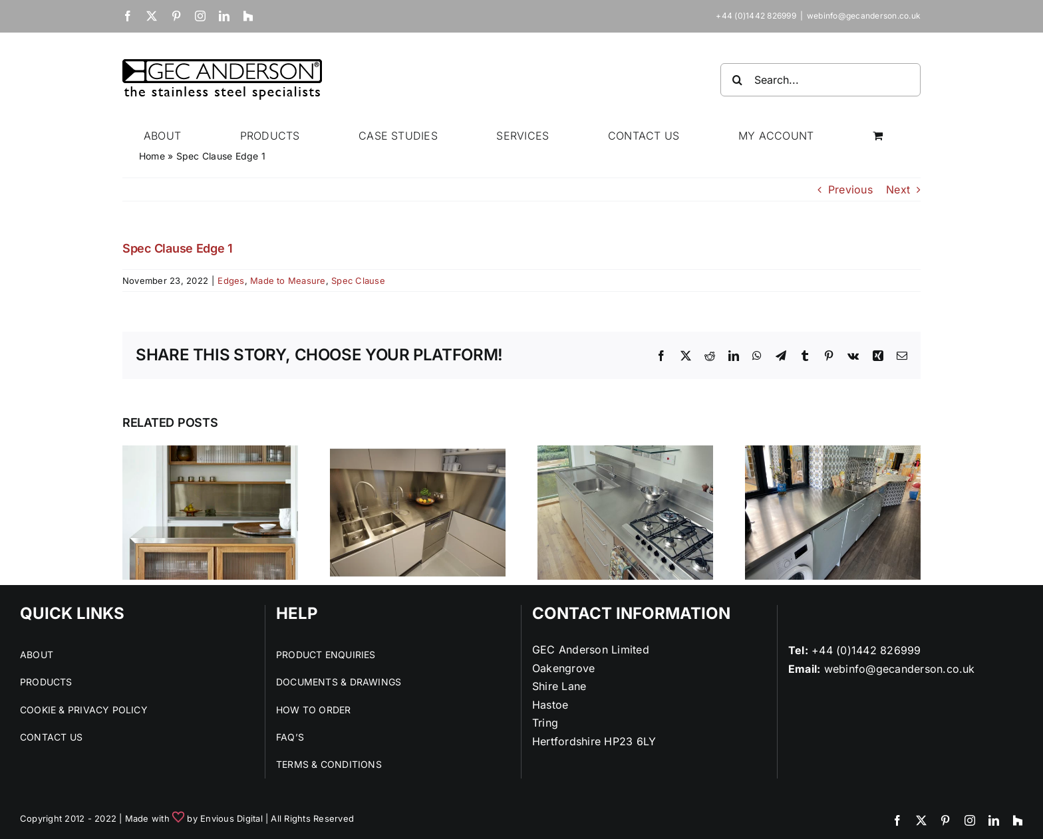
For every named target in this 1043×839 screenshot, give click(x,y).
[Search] (737, 79)
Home (152, 156)
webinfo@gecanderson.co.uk (864, 16)
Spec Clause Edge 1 (177, 248)
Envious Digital (231, 818)
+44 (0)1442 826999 (866, 650)
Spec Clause (358, 280)
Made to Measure (288, 280)
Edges (231, 280)
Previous (850, 189)
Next (898, 189)
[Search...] (820, 79)
